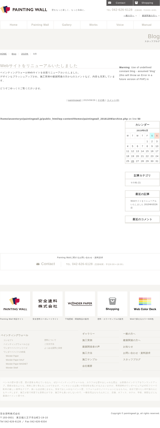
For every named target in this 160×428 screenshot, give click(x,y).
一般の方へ (129, 15)
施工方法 (87, 353)
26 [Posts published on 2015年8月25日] (132, 161)
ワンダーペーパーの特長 (14, 352)
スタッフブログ (132, 359)
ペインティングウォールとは (16, 344)
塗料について (50, 340)
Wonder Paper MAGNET (17, 364)
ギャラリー (88, 333)
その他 (101, 100)
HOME (3, 54)
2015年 (24, 54)
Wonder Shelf (12, 368)
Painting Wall (40, 24)
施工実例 (87, 340)
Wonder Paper (12, 356)
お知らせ (128, 346)
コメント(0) (113, 100)
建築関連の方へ (149, 15)
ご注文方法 (49, 344)
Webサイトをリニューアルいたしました (39, 65)
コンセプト (8, 340)
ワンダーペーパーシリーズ (15, 348)
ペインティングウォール (24, 10)
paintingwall (74, 100)
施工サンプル (89, 359)
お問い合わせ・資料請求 (137, 353)
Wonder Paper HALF (15, 360)
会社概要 (87, 366)
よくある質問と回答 (53, 348)
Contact (48, 264)
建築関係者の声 (91, 346)
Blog (14, 54)
